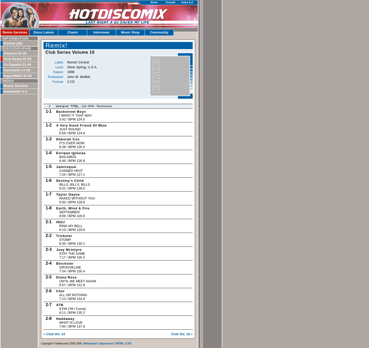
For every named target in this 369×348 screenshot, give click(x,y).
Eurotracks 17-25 (17, 70)
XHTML (119, 343)
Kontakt (170, 2)
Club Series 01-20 (17, 59)
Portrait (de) (13, 43)
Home (154, 2)
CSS (128, 343)
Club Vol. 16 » (182, 334)
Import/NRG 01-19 (18, 76)
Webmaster (90, 343)
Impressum (106, 343)
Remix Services (15, 32)
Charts (72, 32)
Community (159, 32)
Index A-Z (187, 2)
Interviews (101, 32)
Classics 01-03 (15, 53)
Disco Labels (43, 32)
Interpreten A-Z (15, 91)
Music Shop (130, 32)
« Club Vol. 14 (54, 334)
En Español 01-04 (17, 64)
